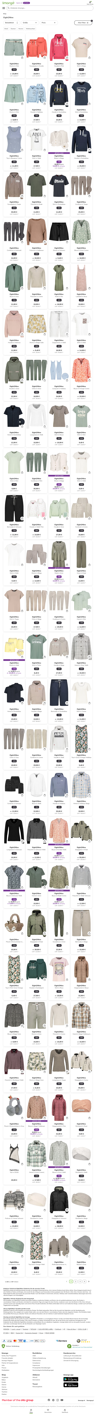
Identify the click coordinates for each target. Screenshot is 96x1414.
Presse (4, 1369)
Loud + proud (15, 1331)
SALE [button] (6, 30)
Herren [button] (20, 30)
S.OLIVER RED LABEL (45, 1331)
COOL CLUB (82, 1331)
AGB (34, 1357)
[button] (11, 24)
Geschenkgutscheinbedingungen (43, 1372)
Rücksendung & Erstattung (72, 1360)
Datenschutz (37, 1362)
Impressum (36, 1367)
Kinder (4, 1384)
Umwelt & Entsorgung (70, 1362)
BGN (12, 1335)
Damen (4, 1386)
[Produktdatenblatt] (14, 57)
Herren (4, 1389)
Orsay (41, 1335)
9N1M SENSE (49, 1335)
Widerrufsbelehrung (39, 1360)
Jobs (3, 1367)
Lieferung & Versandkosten (72, 1357)
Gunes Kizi (19, 1335)
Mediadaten (5, 1372)
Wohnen (4, 1391)
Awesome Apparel (31, 1335)
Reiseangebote (37, 1388)
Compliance (36, 1365)
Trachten (4, 1393)
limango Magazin (7, 1362)
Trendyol (25, 1331)
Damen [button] (13, 30)
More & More (71, 1331)
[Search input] (49, 9)
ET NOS (6, 1335)
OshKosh (58, 1331)
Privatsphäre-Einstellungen (41, 1369)
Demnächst (36, 1381)
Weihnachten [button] (30, 30)
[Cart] (22, 59)
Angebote (5, 1379)
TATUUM (33, 1331)
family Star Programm (9, 1357)
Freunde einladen (7, 1360)
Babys (4, 1381)
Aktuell (35, 1379)
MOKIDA (6, 1331)
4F (64, 1331)
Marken (4, 1396)
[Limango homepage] (10, 3)
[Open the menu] (5, 9)
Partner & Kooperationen (10, 1365)
